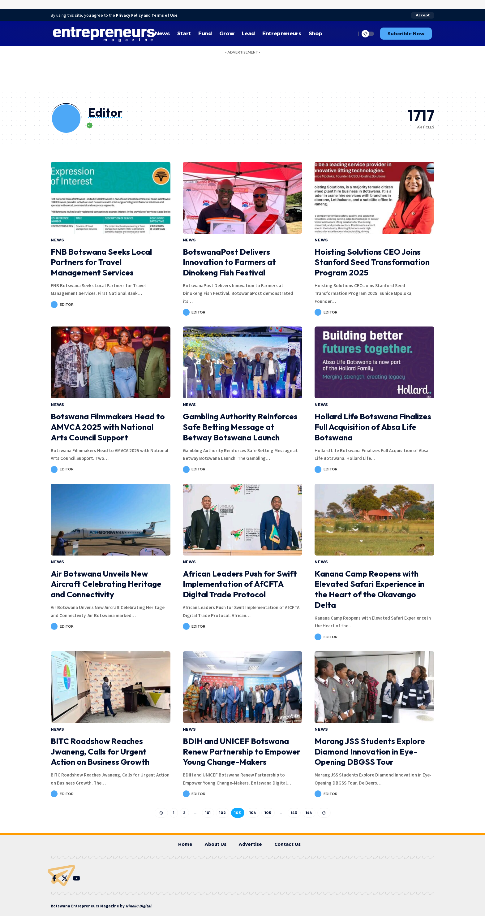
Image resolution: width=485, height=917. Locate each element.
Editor (67, 304)
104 (253, 813)
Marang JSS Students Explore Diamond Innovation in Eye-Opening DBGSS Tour (370, 751)
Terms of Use (167, 15)
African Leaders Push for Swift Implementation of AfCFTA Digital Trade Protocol (240, 584)
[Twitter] (64, 879)
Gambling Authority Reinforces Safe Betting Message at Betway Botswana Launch (240, 427)
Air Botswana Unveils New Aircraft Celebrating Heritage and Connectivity (106, 584)
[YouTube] (76, 879)
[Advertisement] (242, 71)
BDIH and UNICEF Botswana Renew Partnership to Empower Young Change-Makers (241, 751)
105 (268, 813)
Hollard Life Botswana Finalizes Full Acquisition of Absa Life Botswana (373, 427)
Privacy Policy (130, 15)
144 (309, 813)
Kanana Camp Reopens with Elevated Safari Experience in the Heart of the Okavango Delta (369, 589)
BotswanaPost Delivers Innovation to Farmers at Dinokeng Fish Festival (229, 262)
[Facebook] (54, 879)
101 (208, 813)
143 (294, 813)
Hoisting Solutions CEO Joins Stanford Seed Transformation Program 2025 (372, 262)
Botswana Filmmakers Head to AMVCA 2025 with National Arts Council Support (108, 427)
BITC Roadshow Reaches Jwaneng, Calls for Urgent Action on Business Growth (100, 751)
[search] (350, 33)
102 (222, 813)
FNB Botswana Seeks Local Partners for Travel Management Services (101, 262)
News (57, 239)
